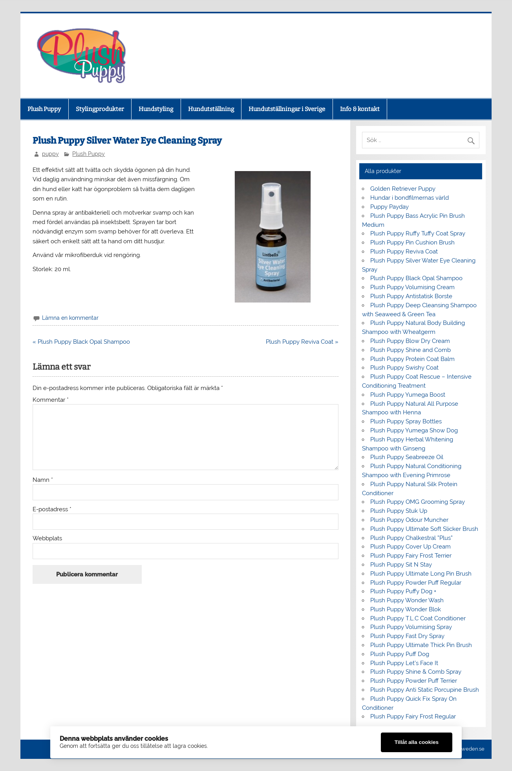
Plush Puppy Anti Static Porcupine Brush (424, 689)
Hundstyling (156, 109)
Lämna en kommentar (70, 318)
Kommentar (51, 400)
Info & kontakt (360, 109)
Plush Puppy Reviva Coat (404, 251)
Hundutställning (211, 109)
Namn (43, 480)
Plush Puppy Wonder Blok (405, 609)
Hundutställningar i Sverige (287, 109)
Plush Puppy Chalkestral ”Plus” (411, 537)
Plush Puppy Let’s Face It (404, 663)
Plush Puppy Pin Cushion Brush (412, 242)
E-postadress (52, 509)
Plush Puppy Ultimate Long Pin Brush (421, 573)
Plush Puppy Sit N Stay (401, 564)
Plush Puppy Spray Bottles (406, 421)
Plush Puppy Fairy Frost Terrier (411, 555)
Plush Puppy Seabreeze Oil (406, 457)
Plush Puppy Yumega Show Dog (414, 430)
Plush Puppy (44, 109)
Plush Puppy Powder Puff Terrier (413, 680)
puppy (50, 154)
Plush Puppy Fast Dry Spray (407, 636)
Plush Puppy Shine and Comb (410, 350)
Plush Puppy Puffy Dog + (403, 591)
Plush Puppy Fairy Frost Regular (413, 716)
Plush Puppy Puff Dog (399, 654)
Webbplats (47, 538)
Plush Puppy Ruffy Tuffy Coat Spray (417, 233)
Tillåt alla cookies (417, 742)
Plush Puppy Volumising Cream (412, 287)
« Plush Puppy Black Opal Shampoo (81, 341)
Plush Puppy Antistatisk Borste (411, 296)
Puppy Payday (390, 206)
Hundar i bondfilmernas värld (409, 197)
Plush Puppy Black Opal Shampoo (416, 278)
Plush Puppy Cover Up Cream (410, 546)
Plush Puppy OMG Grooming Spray (417, 501)
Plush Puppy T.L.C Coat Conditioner (418, 618)
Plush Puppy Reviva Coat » (302, 341)
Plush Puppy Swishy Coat (404, 367)
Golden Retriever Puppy (402, 188)
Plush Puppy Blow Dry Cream (410, 340)
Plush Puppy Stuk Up (398, 510)
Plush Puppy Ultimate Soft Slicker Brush (424, 528)
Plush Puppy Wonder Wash (407, 600)
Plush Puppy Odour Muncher (409, 519)
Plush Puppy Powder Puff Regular (415, 582)
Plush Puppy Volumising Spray (411, 627)
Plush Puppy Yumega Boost (407, 394)
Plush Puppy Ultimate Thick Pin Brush (421, 645)
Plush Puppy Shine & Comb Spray (415, 671)
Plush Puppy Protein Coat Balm (412, 359)
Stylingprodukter (100, 109)
